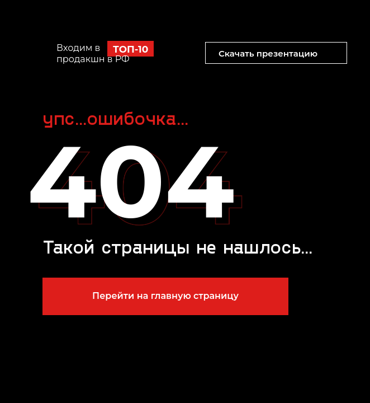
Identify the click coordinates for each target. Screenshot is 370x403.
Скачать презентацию (268, 53)
